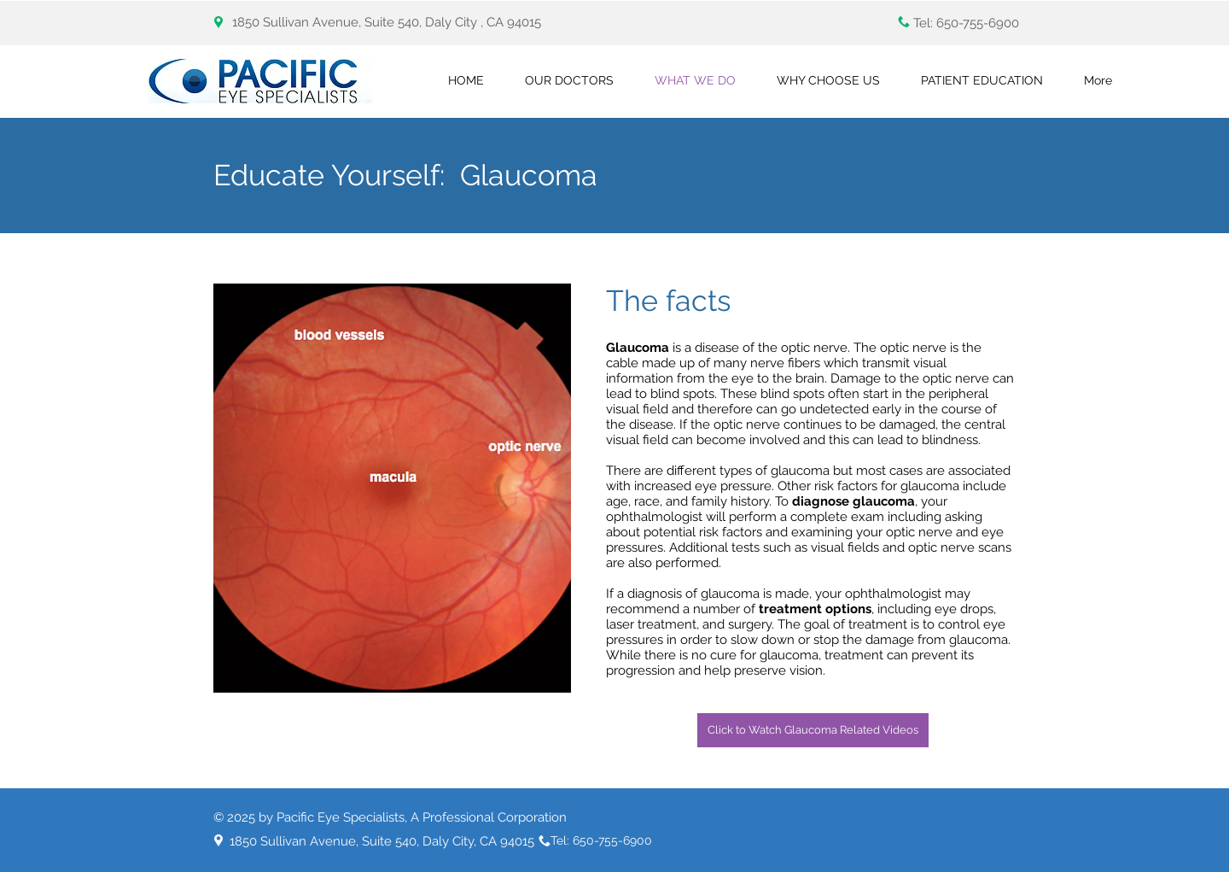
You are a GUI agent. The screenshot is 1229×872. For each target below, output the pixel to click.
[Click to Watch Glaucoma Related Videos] (813, 730)
